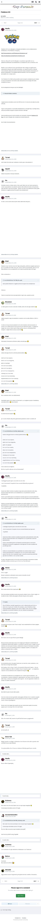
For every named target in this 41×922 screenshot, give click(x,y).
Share (10, 904)
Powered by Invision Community (20, 919)
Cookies (24, 918)
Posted (10, 30)
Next (35, 22)
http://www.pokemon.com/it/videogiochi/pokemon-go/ (14, 53)
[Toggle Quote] (3, 280)
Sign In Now (21, 895)
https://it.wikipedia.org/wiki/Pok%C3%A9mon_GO (13, 55)
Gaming (11, 17)
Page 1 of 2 (20, 22)
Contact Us (17, 918)
